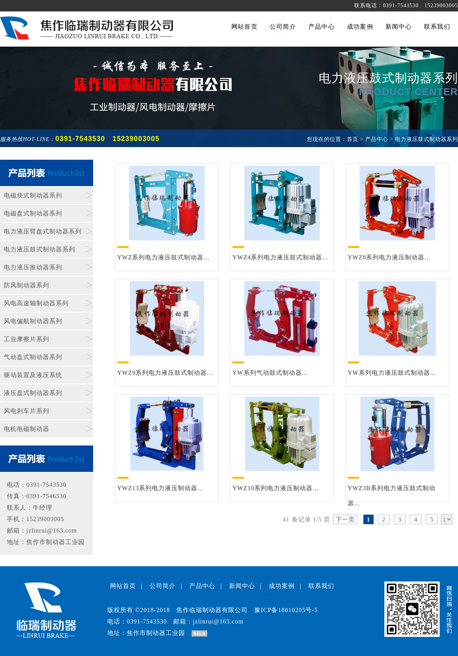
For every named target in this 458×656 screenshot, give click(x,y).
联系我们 (321, 586)
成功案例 (282, 586)
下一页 (345, 519)
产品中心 (202, 586)
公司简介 (163, 586)
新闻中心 (242, 586)
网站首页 (123, 586)
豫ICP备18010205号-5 (286, 610)
